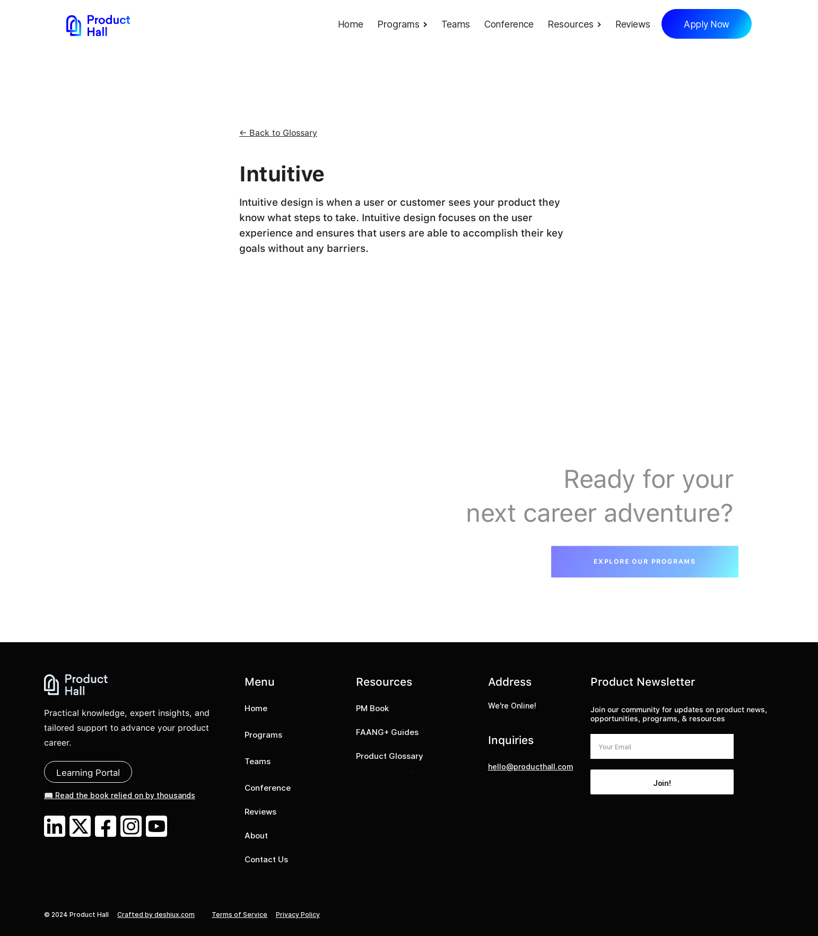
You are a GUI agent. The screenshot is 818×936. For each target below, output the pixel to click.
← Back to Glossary (278, 133)
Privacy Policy (298, 914)
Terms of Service (239, 914)
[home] (98, 25)
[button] (405, 25)
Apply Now (706, 24)
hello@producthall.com (530, 766)
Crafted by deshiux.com (156, 914)
